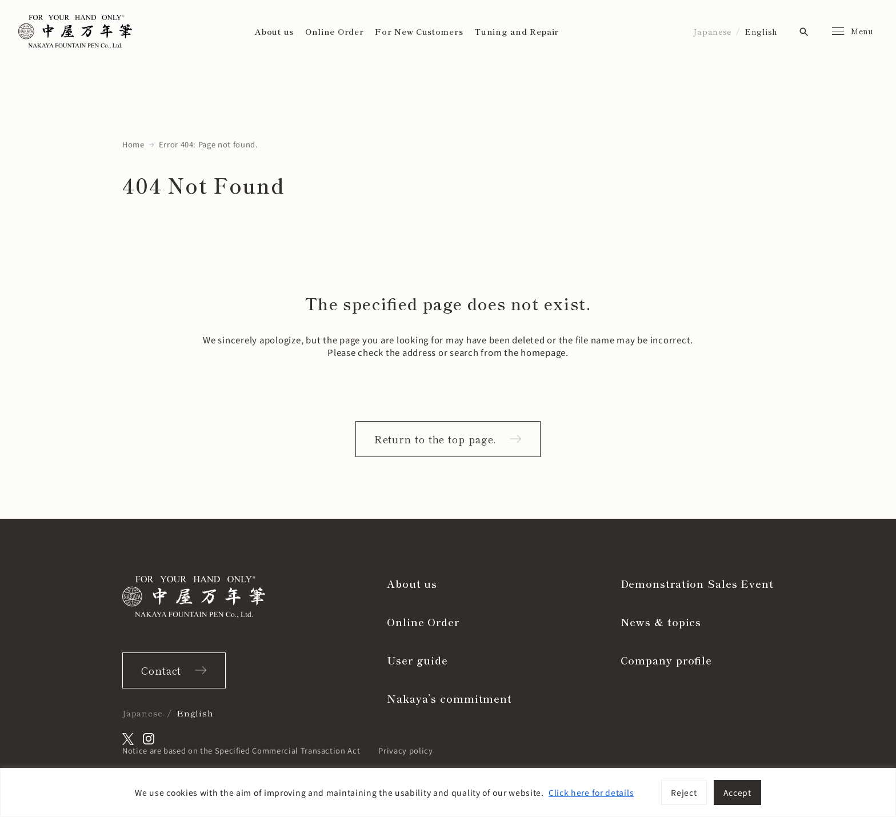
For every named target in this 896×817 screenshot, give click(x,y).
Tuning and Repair (516, 31)
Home (133, 144)
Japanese (712, 31)
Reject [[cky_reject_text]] (684, 792)
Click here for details (591, 792)
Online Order (334, 31)
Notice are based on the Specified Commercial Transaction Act (241, 750)
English (761, 31)
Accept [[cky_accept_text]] (737, 792)
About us (274, 31)
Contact (161, 670)
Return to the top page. (435, 438)
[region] (448, 792)
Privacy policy (405, 750)
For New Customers (419, 31)
